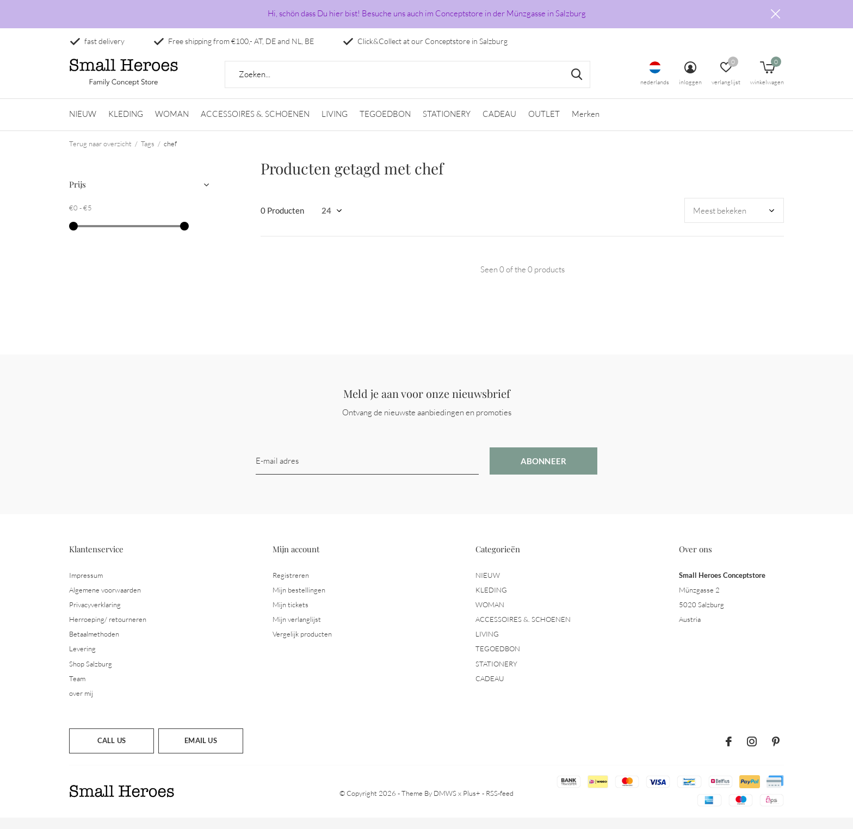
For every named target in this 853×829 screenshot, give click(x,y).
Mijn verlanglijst (297, 630)
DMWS (445, 804)
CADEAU (499, 125)
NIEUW (82, 125)
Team (77, 689)
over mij (81, 704)
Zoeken (575, 85)
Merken (585, 125)
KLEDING (125, 125)
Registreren (291, 586)
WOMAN (172, 125)
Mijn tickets (290, 615)
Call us (111, 751)
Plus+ (471, 804)
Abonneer (544, 472)
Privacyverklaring (95, 615)
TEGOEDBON (385, 125)
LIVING (335, 125)
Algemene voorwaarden (105, 600)
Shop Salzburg (90, 674)
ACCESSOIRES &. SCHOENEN (255, 125)
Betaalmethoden (94, 644)
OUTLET (544, 125)
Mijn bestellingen (299, 600)
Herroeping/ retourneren (107, 630)
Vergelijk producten (302, 644)
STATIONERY (447, 125)
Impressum (86, 586)
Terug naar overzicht (100, 154)
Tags (147, 154)
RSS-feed (500, 804)
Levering (82, 660)
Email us (200, 751)
